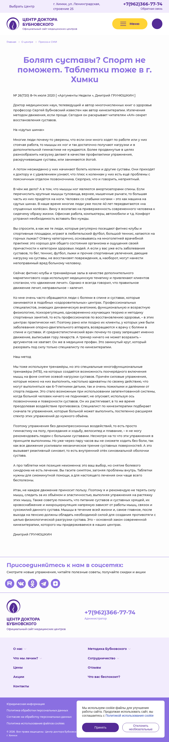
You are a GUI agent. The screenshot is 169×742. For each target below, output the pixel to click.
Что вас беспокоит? (104, 677)
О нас (19, 649)
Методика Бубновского (109, 649)
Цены (18, 667)
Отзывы (94, 667)
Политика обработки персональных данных (37, 710)
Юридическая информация (26, 704)
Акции (18, 677)
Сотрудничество (103, 658)
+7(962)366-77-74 (142, 4)
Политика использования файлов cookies (35, 723)
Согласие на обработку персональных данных (39, 716)
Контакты (21, 686)
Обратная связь (151, 8)
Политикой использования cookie (130, 715)
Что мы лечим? (27, 658)
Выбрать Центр (25, 6)
